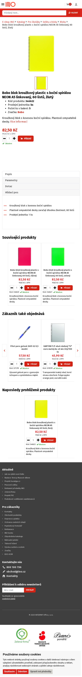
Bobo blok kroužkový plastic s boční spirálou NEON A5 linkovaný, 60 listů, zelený (58, 273)
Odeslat (30, 590)
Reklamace (9, 529)
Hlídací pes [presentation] (11, 192)
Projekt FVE (9, 495)
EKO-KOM (9, 554)
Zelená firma (10, 492)
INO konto (9, 533)
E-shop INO (8, 22)
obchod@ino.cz (16, 571)
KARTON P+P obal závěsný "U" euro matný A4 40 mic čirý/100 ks (57, 349)
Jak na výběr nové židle (14, 474)
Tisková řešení (11, 543)
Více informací (18, 121)
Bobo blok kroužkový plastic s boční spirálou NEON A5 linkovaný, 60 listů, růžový (24, 273)
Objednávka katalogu (14, 536)
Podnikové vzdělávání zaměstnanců (20, 499)
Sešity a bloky (50, 22)
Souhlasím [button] (9, 671)
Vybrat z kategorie (3, 4)
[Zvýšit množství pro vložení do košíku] (14, 139)
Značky (8, 550)
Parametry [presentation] (11, 180)
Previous (6, 350)
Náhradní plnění (11, 540)
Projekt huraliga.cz (12, 481)
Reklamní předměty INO (14, 488)
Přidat (25, 138)
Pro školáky (34, 22)
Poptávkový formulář (13, 526)
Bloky (63, 22)
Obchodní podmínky (13, 515)
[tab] (41, 174)
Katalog (21, 22)
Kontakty (8, 512)
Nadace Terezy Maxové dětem (17, 478)
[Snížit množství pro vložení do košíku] (4, 139)
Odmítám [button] (22, 671)
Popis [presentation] (8, 174)
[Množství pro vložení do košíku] (9, 139)
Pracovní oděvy (11, 485)
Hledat (73, 13)
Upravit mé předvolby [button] (40, 671)
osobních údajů (8, 599)
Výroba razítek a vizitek (14, 547)
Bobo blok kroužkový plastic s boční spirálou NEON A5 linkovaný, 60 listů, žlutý (41, 425)
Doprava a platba (12, 519)
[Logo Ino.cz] (10, 4)
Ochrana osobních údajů (15, 522)
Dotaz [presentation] (8, 186)
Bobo (21, 112)
